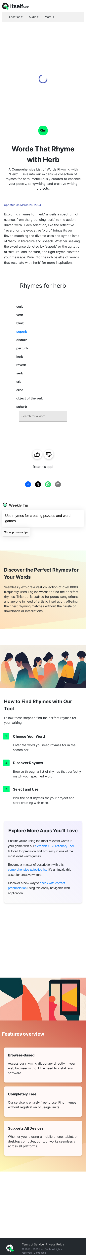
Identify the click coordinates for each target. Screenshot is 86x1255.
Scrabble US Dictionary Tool (54, 846)
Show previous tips (16, 532)
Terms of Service (33, 1244)
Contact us (40, 1252)
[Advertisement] (43, 67)
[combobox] (43, 416)
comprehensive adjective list (27, 869)
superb (21, 331)
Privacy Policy (55, 1244)
